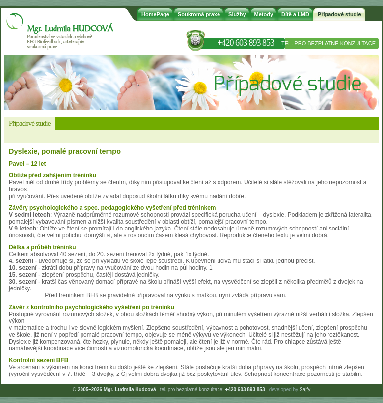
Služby (237, 14)
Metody (264, 14)
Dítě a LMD (295, 14)
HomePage (155, 14)
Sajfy (305, 389)
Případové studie (339, 14)
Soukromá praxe (199, 14)
